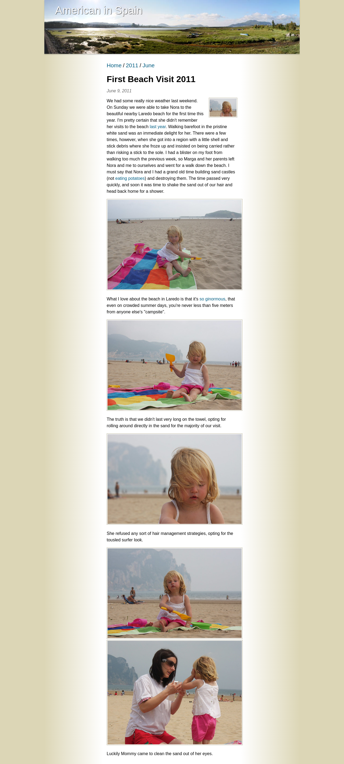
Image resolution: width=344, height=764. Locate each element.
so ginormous (212, 299)
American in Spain (98, 10)
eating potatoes (130, 178)
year (161, 126)
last (153, 126)
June (148, 65)
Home (114, 65)
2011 (132, 65)
